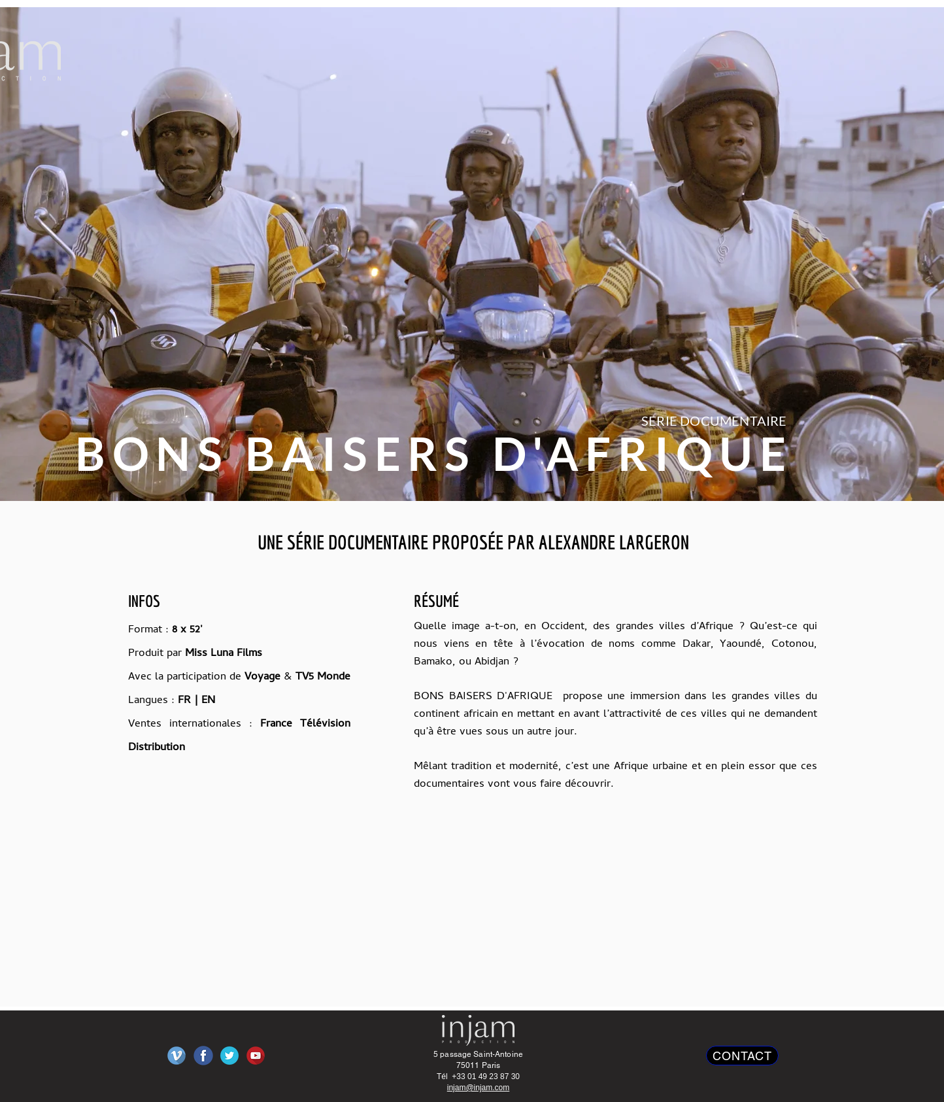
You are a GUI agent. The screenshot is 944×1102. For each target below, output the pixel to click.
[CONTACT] (742, 1055)
